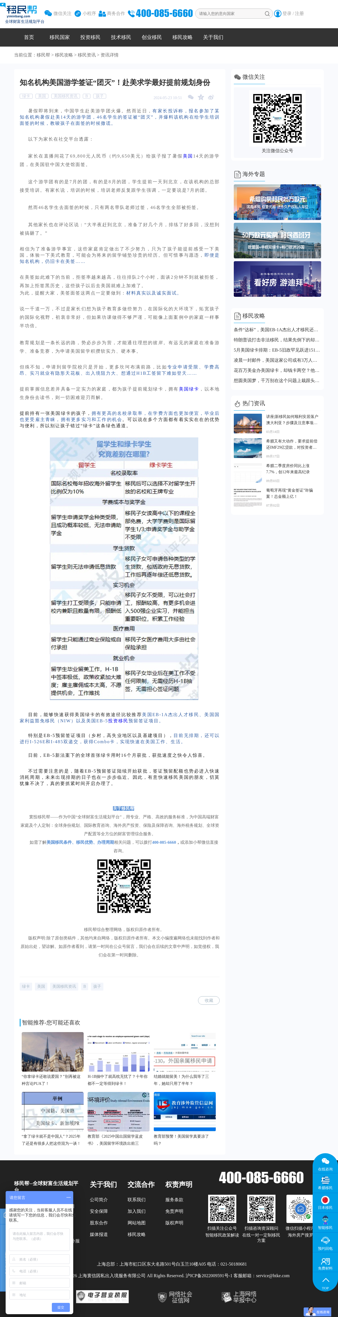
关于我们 (213, 37)
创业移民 (152, 37)
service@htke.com (273, 1275)
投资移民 (90, 37)
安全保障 (99, 1211)
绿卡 (26, 96)
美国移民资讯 (65, 96)
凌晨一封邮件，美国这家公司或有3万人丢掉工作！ (277, 360)
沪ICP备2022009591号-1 (209, 1275)
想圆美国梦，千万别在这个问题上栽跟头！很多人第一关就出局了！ (277, 380)
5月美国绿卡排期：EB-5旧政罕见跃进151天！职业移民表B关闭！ (277, 350)
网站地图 (137, 1222)
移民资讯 (87, 55)
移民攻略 (182, 37)
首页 (29, 37)
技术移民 (121, 37)
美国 (42, 96)
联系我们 (137, 1199)
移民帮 (43, 55)
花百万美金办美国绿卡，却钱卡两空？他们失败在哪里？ (277, 370)
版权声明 (174, 1222)
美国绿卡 (189, 389)
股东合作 (99, 1222)
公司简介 (99, 1199)
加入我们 (137, 1211)
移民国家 (60, 37)
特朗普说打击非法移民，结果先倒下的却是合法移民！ (277, 339)
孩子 (100, 96)
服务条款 (174, 1199)
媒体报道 (99, 1234)
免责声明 (174, 1211)
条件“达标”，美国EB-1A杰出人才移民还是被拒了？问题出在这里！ (277, 329)
